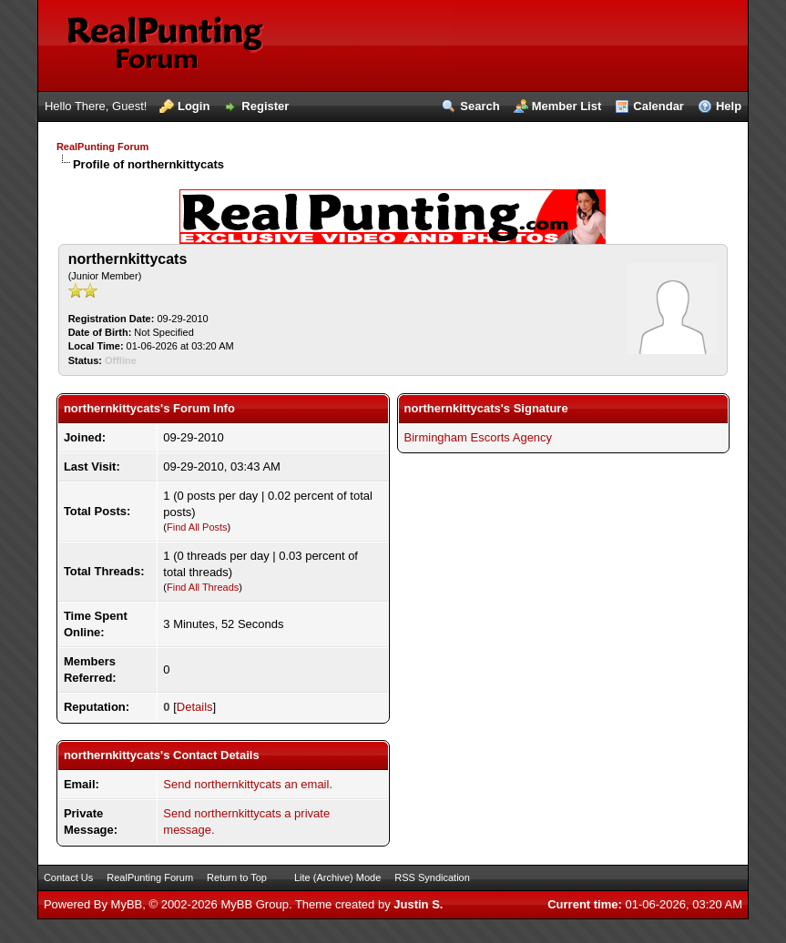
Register (265, 106)
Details (195, 707)
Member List (567, 106)
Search (479, 106)
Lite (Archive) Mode (337, 877)
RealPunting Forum (102, 146)
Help (728, 106)
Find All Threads (203, 587)
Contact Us (68, 877)
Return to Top (237, 877)
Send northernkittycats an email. (247, 784)
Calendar (658, 106)
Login (193, 106)
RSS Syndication (432, 877)
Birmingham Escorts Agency (478, 437)
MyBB (127, 904)
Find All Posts (197, 527)
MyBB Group (254, 904)
